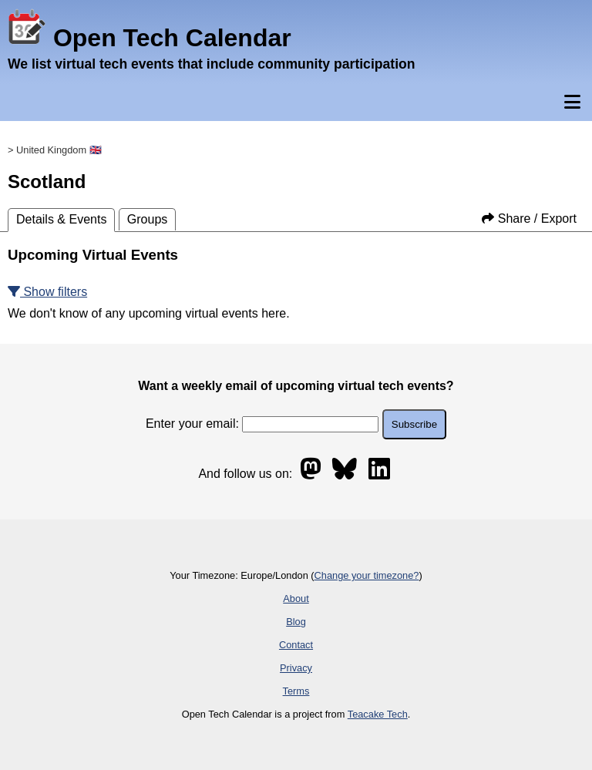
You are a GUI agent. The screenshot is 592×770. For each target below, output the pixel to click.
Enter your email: (262, 423)
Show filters (47, 291)
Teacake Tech (378, 714)
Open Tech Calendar (149, 38)
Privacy (296, 668)
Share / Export (529, 218)
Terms (296, 691)
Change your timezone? (366, 575)
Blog (296, 621)
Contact (296, 645)
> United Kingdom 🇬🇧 (55, 150)
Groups (147, 219)
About (295, 598)
